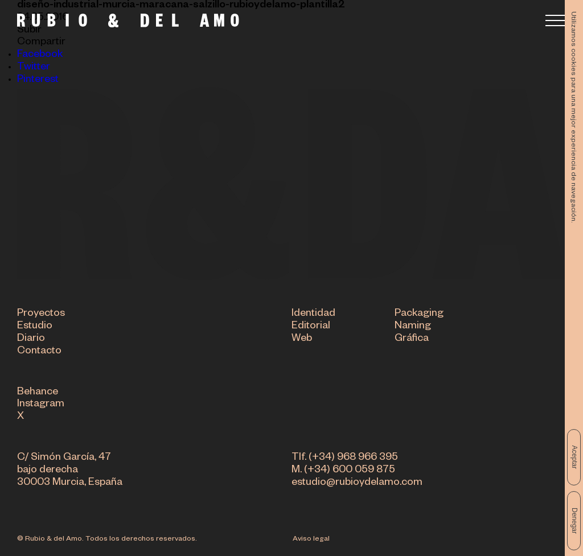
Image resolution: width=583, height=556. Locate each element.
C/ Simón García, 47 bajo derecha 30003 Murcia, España (69, 470)
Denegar (574, 521)
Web (302, 339)
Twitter (33, 67)
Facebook (40, 55)
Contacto (39, 351)
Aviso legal (311, 539)
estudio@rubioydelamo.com (357, 483)
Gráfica (412, 339)
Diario (31, 339)
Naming (413, 327)
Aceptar (574, 457)
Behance (37, 392)
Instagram (40, 405)
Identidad (313, 314)
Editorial (311, 327)
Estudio (34, 327)
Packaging (419, 314)
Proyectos (41, 314)
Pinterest (38, 80)
